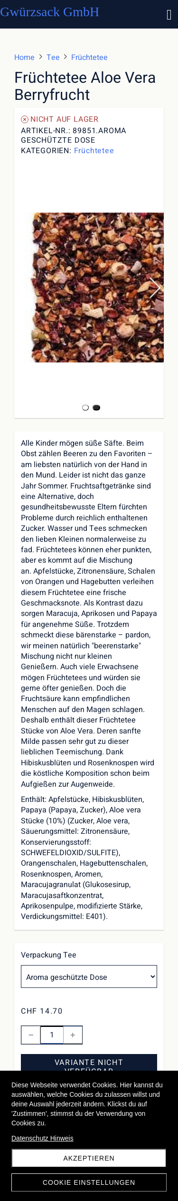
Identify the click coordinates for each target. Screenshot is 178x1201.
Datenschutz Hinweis (42, 1138)
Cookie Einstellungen (89, 1182)
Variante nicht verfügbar (89, 1067)
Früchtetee (94, 150)
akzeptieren (88, 1158)
